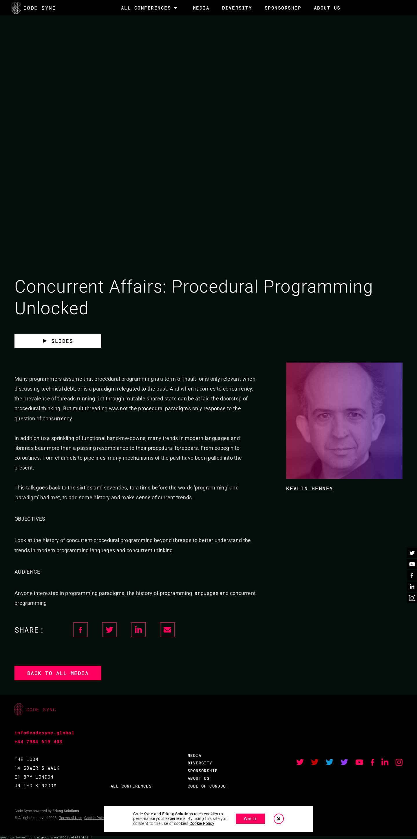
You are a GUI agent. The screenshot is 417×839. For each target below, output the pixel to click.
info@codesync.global (44, 732)
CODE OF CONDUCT (208, 786)
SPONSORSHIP (283, 8)
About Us (327, 8)
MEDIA (201, 8)
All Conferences (146, 7)
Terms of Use (70, 818)
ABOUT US (198, 778)
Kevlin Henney (309, 488)
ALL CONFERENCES (131, 786)
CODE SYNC (34, 8)
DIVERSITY (237, 8)
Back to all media (58, 673)
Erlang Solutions (65, 811)
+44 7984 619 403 (38, 741)
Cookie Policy (95, 818)
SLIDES (62, 340)
